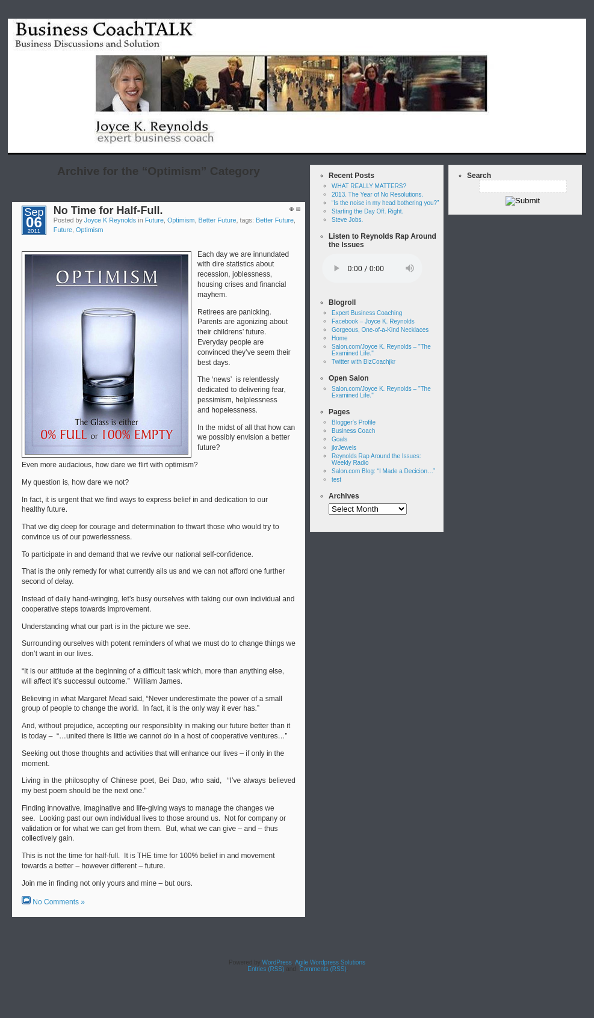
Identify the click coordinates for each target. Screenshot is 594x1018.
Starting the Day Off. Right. (367, 211)
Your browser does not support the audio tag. (372, 268)
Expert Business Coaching (367, 313)
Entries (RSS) (265, 969)
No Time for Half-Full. (108, 210)
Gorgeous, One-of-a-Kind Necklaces (380, 330)
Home (355, 146)
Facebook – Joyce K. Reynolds (373, 321)
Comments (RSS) (322, 969)
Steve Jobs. (347, 219)
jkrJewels (344, 447)
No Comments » (58, 902)
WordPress (277, 962)
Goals (339, 439)
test (386, 146)
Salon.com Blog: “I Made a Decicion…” (383, 471)
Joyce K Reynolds (110, 220)
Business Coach (353, 431)
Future (154, 220)
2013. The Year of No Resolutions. (377, 194)
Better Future (218, 220)
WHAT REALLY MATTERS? (369, 186)
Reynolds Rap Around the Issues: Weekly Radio (493, 146)
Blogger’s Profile (354, 422)
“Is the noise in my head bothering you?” (385, 203)
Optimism (181, 220)
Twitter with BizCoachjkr (363, 361)
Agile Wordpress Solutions (330, 962)
